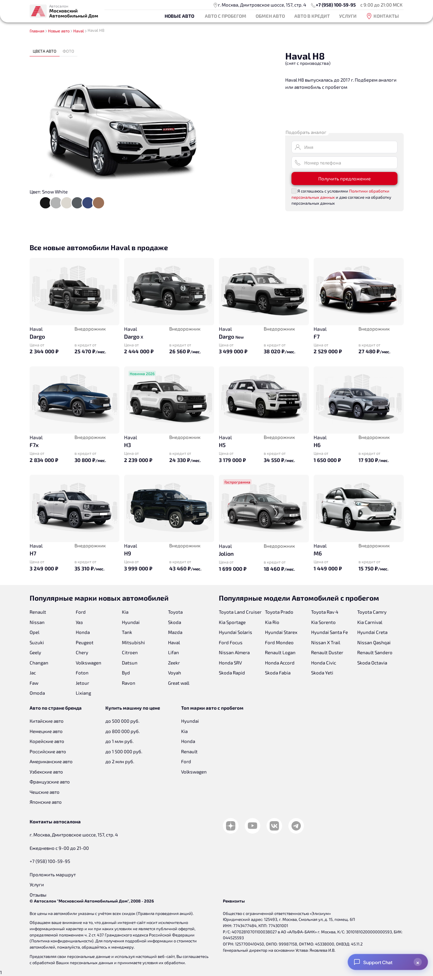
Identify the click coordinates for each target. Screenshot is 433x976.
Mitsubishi (133, 642)
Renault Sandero (374, 652)
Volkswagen (88, 662)
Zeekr (174, 662)
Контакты (382, 16)
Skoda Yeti (322, 672)
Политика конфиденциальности (61, 940)
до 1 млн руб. (119, 741)
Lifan (173, 652)
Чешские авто (45, 792)
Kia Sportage (232, 622)
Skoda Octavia (372, 662)
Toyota (175, 612)
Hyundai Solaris (235, 632)
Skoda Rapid (232, 672)
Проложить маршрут (53, 874)
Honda (83, 632)
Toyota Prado (279, 612)
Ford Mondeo (279, 642)
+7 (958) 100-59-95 (336, 4)
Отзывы (38, 894)
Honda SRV (230, 662)
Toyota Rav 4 (324, 612)
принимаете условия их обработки (151, 962)
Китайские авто (47, 721)
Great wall (178, 683)
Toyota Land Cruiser (240, 612)
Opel (34, 632)
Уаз (79, 622)
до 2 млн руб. (119, 761)
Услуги (348, 16)
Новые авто (179, 16)
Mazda (175, 632)
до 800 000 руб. (122, 731)
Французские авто (50, 781)
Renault (38, 612)
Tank (127, 632)
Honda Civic (323, 662)
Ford (81, 612)
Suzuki (37, 642)
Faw (34, 683)
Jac (33, 672)
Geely (35, 652)
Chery (82, 652)
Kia (125, 612)
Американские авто (51, 761)
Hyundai (131, 622)
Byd (126, 672)
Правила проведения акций (164, 913)
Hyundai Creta (372, 632)
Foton (82, 672)
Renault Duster (327, 652)
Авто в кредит (312, 16)
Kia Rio (272, 622)
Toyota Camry (372, 612)
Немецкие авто (46, 731)
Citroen (130, 652)
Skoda (174, 622)
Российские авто (48, 751)
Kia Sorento (323, 622)
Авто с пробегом (225, 16)
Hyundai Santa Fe (329, 632)
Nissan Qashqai (374, 642)
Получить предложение (344, 178)
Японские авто (46, 802)
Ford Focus (231, 642)
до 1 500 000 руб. (123, 751)
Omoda (37, 693)
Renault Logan (280, 652)
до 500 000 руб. (122, 721)
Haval (174, 642)
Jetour (82, 683)
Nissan (37, 622)
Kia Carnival (369, 622)
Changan (39, 662)
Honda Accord (280, 662)
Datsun (129, 662)
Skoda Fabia (278, 672)
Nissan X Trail (325, 642)
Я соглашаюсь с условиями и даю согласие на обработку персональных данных (341, 197)
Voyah (174, 672)
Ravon (128, 683)
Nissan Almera (234, 652)
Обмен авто (270, 16)
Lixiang (83, 693)
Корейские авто (47, 741)
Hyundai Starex (281, 632)
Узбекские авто (46, 771)
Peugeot (85, 642)
